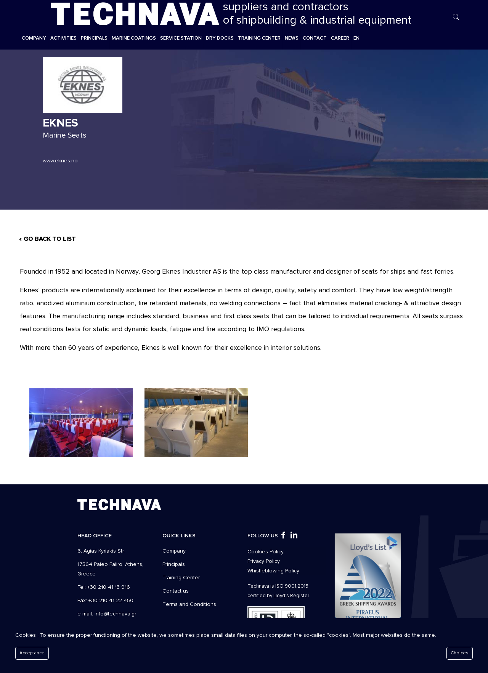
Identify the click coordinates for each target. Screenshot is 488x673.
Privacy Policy (263, 561)
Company (174, 551)
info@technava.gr (115, 614)
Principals (173, 564)
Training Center (181, 577)
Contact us (175, 591)
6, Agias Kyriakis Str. (101, 551)
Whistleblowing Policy (273, 570)
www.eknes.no (60, 160)
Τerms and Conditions (189, 604)
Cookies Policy (265, 551)
